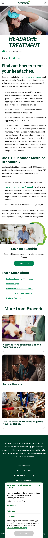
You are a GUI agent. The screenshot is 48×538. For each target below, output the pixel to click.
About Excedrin (24, 466)
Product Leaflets (23, 480)
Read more (23, 332)
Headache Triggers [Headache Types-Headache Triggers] (13, 298)
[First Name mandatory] (24, 506)
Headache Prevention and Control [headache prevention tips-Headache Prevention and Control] (19, 289)
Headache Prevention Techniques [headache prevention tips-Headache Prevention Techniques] (19, 279)
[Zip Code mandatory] (24, 516)
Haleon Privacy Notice (16, 528)
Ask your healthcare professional (19, 187)
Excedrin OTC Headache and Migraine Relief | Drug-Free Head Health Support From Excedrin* (3, 51)
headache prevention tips (31, 77)
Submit (45, 3)
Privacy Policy (23, 471)
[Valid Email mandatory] (24, 511)
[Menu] (3, 3)
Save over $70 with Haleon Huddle (19, 486)
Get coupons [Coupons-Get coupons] (24, 263)
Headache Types (12, 284)
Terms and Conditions (23, 476)
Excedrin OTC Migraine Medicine (19, 293)
